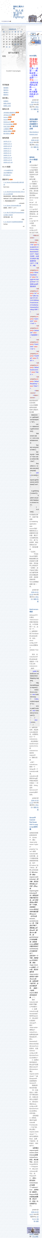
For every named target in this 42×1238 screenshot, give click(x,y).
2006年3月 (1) (7, 150)
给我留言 (5, 101)
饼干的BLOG (7, 175)
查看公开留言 (7, 103)
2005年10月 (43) (8, 162)
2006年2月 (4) (7, 153)
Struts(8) (5, 119)
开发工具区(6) (7, 126)
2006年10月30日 (37, 45)
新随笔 (35, 38)
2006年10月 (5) (7, 146)
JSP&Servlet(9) (7, 115)
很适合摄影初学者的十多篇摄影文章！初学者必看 (33, 123)
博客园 (31, 1234)
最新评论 (5, 94)
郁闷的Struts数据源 (33, 159)
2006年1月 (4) (7, 155)
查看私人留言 (7, 105)
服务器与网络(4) (7, 131)
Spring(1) (6, 117)
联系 (35, 40)
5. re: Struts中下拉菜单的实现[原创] (13, 221)
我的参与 (5, 92)
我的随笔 (5, 87)
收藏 (37, 1221)
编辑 (35, 109)
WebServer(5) (7, 122)
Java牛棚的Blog (7, 172)
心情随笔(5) (6, 128)
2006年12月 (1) (7, 143)
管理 (37, 42)
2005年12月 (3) (7, 157)
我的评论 (5, 90)
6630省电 (33, 56)
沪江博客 (35, 1236)
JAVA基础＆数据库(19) (9, 112)
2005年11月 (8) (7, 160)
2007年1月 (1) (7, 141)
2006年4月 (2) (7, 148)
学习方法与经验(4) (8, 124)
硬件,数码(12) (7, 133)
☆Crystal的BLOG (8, 170)
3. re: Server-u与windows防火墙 (12, 205)
